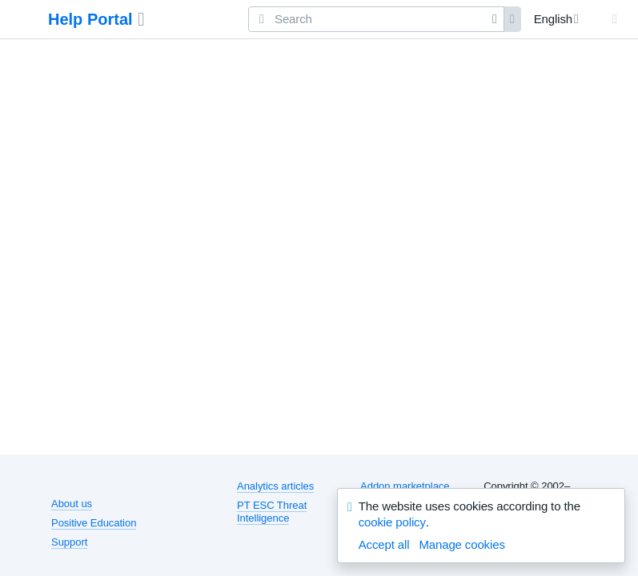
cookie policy (392, 522)
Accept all (384, 544)
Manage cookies (461, 544)
